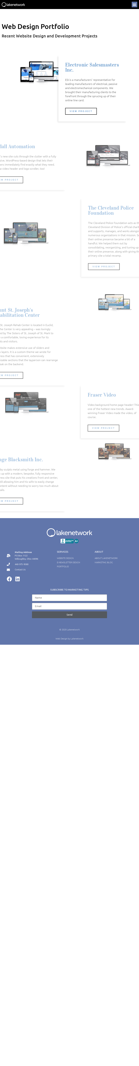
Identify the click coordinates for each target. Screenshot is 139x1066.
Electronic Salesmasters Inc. (95, 67)
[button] (134, 4)
